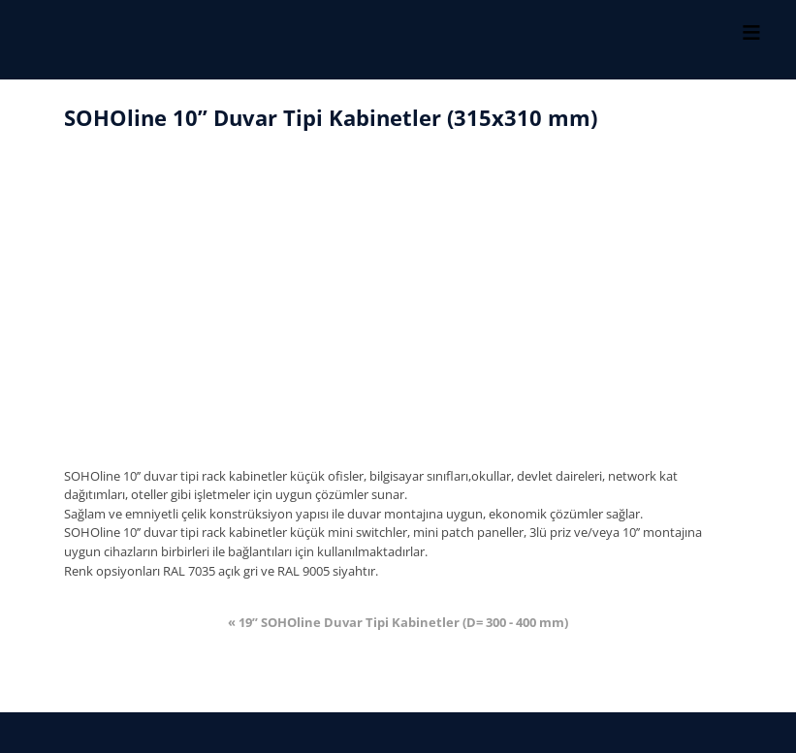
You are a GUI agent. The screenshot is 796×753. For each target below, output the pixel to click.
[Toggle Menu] (751, 32)
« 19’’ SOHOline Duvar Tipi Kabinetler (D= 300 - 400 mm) (398, 622)
